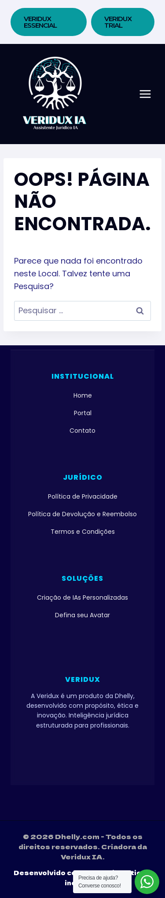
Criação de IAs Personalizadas (82, 597)
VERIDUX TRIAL (118, 21)
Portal (83, 413)
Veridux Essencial (40, 21)
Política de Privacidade (82, 496)
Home (82, 395)
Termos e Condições (83, 531)
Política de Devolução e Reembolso (82, 514)
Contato (82, 430)
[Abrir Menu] (145, 94)
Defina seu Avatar (82, 615)
